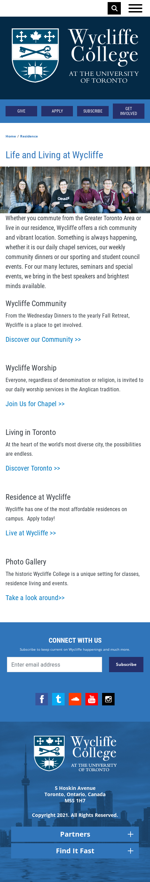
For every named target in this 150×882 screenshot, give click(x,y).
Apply (57, 111)
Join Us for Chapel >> (35, 404)
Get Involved (128, 111)
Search (114, 8)
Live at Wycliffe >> (31, 533)
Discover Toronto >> (33, 468)
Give (21, 111)
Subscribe (92, 111)
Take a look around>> (35, 598)
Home (11, 136)
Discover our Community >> (43, 339)
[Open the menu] (135, 8)
